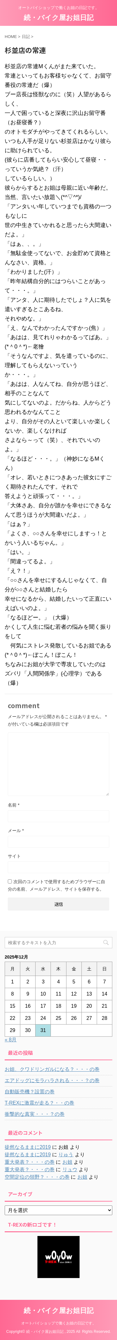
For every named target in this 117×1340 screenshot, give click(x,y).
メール (16, 830)
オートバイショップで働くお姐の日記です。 (58, 1323)
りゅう (65, 1154)
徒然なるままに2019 (28, 1147)
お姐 (67, 1162)
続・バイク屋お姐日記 (59, 17)
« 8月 (11, 1039)
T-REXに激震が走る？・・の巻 (39, 1103)
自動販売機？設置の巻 (30, 1091)
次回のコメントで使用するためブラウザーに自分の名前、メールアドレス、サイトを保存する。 (56, 885)
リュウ (69, 1169)
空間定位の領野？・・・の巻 (37, 1177)
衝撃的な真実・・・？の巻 (35, 1114)
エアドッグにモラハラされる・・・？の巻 (52, 1080)
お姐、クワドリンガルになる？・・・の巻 (52, 1069)
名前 (13, 805)
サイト (14, 856)
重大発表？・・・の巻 (30, 1162)
